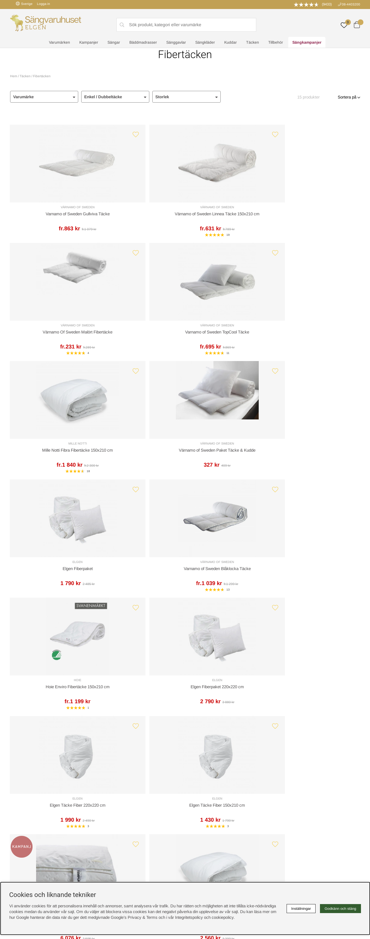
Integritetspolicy (201, 805)
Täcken (252, 42)
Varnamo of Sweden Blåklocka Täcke (318, 337)
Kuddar (230, 42)
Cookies (195, 794)
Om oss (106, 805)
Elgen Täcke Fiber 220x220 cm (229, 459)
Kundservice (25, 707)
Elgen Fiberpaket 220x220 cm (140, 459)
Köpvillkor (196, 799)
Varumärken (59, 42)
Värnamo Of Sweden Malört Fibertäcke (229, 215)
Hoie (52, 452)
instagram (22, 828)
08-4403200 (351, 4)
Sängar (113, 42)
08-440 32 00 (236, 729)
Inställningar (301, 909)
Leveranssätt (75, 707)
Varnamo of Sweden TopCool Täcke (318, 216)
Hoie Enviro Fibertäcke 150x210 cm (52, 459)
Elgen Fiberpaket (229, 337)
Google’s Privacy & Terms (134, 917)
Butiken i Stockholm (294, 811)
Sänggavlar (176, 42)
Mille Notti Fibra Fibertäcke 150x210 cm (52, 337)
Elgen (229, 330)
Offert (118, 707)
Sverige (24, 4)
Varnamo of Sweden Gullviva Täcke (52, 216)
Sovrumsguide (112, 799)
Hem (13, 76)
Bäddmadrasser (143, 42)
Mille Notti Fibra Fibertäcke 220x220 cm (141, 581)
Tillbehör (275, 42)
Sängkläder (205, 42)
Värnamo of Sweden (52, 209)
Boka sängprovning (293, 794)
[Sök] (186, 25)
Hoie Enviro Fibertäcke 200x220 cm (229, 581)
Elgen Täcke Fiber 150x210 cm (317, 459)
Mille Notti (52, 330)
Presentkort (109, 811)
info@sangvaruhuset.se (238, 735)
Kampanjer (88, 42)
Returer (169, 707)
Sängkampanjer (306, 42)
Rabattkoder (110, 794)
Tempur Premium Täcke (52, 581)
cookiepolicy (223, 917)
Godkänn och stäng (340, 909)
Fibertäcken (42, 76)
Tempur (52, 574)
